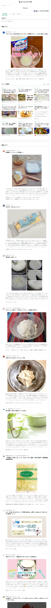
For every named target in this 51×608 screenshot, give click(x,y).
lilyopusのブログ (8, 255)
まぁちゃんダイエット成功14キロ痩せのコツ (14, 308)
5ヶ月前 (18, 150)
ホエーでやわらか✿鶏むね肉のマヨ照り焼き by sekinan (25, 90)
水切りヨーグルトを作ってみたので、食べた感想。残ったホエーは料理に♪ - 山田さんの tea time (25, 125)
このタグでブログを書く (44, 10)
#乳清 (15, 548)
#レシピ (16, 590)
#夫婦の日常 (41, 78)
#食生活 (23, 78)
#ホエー (13, 78)
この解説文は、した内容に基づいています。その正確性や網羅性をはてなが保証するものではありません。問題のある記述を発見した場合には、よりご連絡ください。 (8, 21)
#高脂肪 (31, 350)
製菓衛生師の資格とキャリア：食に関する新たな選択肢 (16, 455)
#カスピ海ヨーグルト (30, 199)
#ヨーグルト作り (36, 197)
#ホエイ (11, 548)
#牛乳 (25, 504)
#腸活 (17, 78)
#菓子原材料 (21, 504)
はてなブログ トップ (6, 5)
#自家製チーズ (19, 197)
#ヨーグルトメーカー (27, 197)
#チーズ (33, 504)
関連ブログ (19, 14)
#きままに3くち (20, 249)
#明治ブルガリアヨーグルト (32, 78)
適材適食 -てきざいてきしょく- (11, 596)
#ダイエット (8, 350)
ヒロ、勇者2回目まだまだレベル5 (12, 408)
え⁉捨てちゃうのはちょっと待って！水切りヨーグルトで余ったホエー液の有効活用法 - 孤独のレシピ (9, 91)
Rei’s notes (8, 205)
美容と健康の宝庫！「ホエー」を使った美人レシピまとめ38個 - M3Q (42, 108)
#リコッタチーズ (9, 302)
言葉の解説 (4, 14)
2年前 (13, 255)
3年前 (27, 455)
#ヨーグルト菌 (22, 199)
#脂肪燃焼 (36, 350)
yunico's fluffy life (9, 510)
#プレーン (26, 249)
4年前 (19, 554)
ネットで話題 (12, 14)
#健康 (20, 78)
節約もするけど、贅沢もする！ (11, 554)
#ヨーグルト (8, 78)
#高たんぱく (26, 350)
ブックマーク (5, 88)
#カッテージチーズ (24, 402)
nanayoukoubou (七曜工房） (11, 150)
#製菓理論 (15, 504)
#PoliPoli (7, 249)
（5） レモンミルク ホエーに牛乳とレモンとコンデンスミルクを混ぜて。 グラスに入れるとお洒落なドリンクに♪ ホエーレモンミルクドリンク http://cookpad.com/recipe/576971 (41, 114)
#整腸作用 (41, 350)
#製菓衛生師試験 (9, 504)
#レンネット (42, 504)
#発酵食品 (16, 199)
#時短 (21, 350)
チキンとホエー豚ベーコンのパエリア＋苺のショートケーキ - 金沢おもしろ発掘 (42, 125)
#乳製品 (29, 504)
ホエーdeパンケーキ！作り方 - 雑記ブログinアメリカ (25, 107)
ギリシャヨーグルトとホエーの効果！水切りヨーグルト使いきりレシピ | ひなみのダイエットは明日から (9, 108)
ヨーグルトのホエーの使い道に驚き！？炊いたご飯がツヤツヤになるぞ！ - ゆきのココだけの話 (42, 91)
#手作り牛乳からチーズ (10, 402)
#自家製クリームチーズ (10, 197)
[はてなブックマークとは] (9, 84)
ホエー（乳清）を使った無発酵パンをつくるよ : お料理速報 (9, 124)
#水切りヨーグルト (16, 350)
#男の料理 (8, 449)
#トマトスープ (39, 402)
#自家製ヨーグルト (10, 199)
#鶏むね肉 (26, 449)
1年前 (11, 205)
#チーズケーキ (13, 249)
